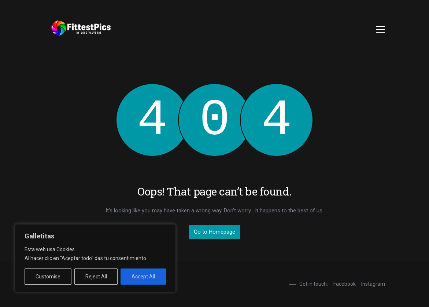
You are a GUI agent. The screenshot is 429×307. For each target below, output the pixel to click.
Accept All (143, 276)
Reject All (96, 276)
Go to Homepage (214, 232)
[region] (95, 258)
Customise (48, 276)
